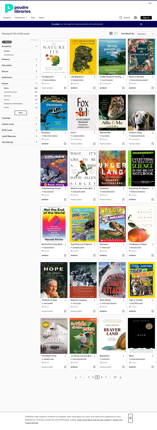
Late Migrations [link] (77, 77)
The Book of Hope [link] (49, 300)
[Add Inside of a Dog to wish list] (152, 144)
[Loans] (135, 18)
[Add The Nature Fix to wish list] (65, 88)
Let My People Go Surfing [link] (110, 77)
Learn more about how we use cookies (93, 420)
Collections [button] (21, 17)
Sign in (146, 17)
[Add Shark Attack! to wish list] (123, 311)
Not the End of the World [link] (52, 244)
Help (149, 3)
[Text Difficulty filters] (19, 142)
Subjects (7, 17)
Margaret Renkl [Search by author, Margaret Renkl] (78, 80)
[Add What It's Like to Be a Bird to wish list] (94, 199)
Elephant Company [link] (79, 300)
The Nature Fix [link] (48, 77)
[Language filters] (19, 118)
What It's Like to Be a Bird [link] (81, 188)
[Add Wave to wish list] (152, 367)
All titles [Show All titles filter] (6, 51)
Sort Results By (127, 34)
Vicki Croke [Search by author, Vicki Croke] (77, 303)
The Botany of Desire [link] (138, 244)
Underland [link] (104, 188)
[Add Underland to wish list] (123, 199)
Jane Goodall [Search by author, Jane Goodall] (48, 303)
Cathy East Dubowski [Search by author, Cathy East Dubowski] (109, 303)
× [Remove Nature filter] (3, 42)
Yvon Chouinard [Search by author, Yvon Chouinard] (107, 80)
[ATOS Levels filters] (19, 130)
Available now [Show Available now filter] (9, 55)
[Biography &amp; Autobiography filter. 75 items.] (20, 103)
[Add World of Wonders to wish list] (152, 88)
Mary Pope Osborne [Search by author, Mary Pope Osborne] (50, 136)
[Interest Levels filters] (19, 124)
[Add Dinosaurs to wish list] (65, 144)
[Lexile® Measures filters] (19, 136)
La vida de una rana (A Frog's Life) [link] (82, 356)
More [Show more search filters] (21, 113)
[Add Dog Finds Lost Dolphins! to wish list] (94, 255)
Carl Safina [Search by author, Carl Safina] (106, 136)
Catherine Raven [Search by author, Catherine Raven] (78, 136)
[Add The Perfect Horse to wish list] (65, 367)
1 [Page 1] (80, 377)
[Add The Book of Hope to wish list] (65, 311)
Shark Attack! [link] (105, 300)
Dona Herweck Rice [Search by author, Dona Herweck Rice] (79, 359)
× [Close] (130, 418)
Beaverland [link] (104, 356)
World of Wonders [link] (136, 77)
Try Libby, (56, 24)
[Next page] (120, 377)
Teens (41, 17)
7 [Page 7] (105, 377)
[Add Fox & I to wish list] (94, 144)
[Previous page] (75, 377)
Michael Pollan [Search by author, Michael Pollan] (136, 247)
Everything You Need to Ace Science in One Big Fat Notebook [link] (140, 188)
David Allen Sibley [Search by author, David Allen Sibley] (79, 192)
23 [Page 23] (115, 377)
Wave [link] (131, 356)
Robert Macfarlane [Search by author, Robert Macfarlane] (108, 192)
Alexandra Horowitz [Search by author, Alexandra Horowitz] (138, 136)
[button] (124, 18)
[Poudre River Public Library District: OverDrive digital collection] (17, 8)
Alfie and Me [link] (105, 133)
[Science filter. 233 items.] (20, 99)
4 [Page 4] (92, 377)
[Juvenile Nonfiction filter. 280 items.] (20, 92)
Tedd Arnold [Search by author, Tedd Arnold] (106, 247)
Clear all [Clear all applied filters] (33, 40)
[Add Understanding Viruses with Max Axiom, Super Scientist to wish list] (65, 199)
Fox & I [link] (73, 133)
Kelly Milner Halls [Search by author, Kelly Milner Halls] (137, 303)
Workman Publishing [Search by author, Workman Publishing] (138, 192)
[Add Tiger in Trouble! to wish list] (152, 311)
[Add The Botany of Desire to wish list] (152, 255)
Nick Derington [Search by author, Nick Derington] (49, 192)
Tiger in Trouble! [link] (136, 300)
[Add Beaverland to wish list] (123, 367)
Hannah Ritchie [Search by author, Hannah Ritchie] (49, 247)
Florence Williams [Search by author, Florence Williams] (50, 80)
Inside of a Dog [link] (135, 133)
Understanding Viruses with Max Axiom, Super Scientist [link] (53, 188)
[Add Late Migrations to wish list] (94, 88)
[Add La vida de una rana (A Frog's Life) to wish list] (94, 367)
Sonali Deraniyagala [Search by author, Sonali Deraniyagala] (138, 359)
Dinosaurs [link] (46, 133)
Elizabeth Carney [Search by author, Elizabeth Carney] (78, 247)
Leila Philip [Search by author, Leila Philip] (105, 359)
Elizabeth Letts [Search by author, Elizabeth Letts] (49, 359)
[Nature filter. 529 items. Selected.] (20, 88)
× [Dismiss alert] (141, 24)
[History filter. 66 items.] (20, 107)
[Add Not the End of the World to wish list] (65, 255)
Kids (33, 17)
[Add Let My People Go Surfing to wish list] (123, 88)
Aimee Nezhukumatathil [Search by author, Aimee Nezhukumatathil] (139, 80)
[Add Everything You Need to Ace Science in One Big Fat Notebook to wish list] (152, 199)
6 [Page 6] (101, 377)
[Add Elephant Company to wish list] (94, 311)
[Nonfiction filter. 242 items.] (20, 96)
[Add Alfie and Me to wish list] (123, 144)
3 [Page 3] (88, 377)
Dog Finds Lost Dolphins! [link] (81, 244)
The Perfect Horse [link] (49, 356)
